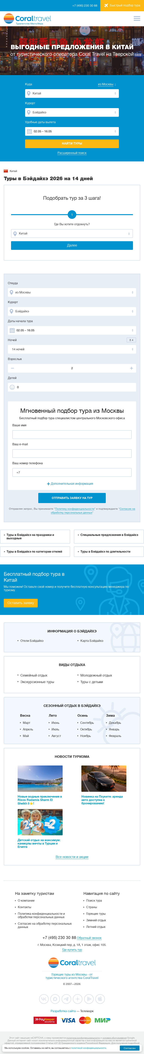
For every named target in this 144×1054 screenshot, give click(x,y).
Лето (53, 715)
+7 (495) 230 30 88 (84, 5)
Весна (25, 715)
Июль (55, 729)
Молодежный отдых (96, 675)
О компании (26, 900)
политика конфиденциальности (83, 1038)
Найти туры (72, 143)
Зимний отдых (96, 920)
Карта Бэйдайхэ (91, 641)
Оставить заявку (21, 603)
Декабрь (115, 723)
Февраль (115, 736)
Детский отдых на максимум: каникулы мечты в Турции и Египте (39, 844)
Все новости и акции (72, 857)
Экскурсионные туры (37, 682)
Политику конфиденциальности (74, 508)
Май (26, 736)
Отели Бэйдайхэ (32, 641)
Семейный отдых (33, 675)
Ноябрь (85, 736)
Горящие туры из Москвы (69, 974)
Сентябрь (87, 723)
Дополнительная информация (72, 483)
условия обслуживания (114, 1038)
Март (26, 723)
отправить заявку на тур (72, 498)
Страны (91, 907)
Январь (114, 729)
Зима (110, 715)
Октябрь (86, 729)
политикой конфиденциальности (88, 1048)
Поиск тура (94, 900)
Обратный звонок (89, 938)
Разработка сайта (63, 1011)
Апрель (28, 729)
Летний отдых (95, 927)
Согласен (130, 1048)
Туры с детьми (91, 682)
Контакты (24, 907)
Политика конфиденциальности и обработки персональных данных (41, 915)
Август (56, 736)
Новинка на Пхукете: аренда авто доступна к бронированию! (102, 800)
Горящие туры (96, 913)
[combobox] (102, 84)
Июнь (55, 723)
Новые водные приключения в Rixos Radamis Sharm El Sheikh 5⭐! (40, 800)
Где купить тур (72, 950)
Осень (82, 715)
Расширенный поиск (72, 153)
